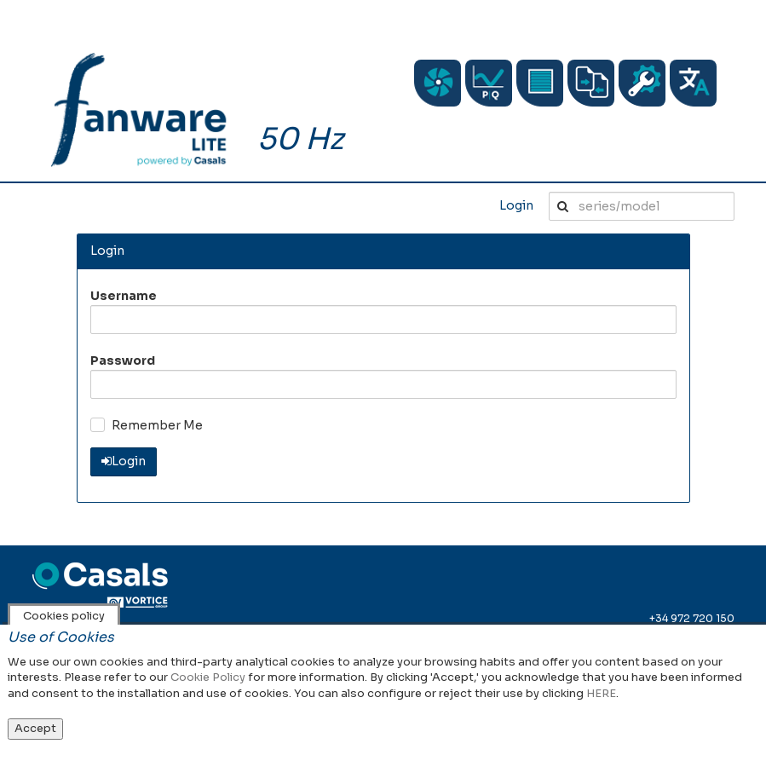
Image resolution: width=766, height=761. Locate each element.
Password (122, 360)
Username (123, 295)
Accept (35, 728)
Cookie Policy (207, 677)
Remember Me (157, 425)
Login (516, 205)
